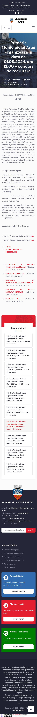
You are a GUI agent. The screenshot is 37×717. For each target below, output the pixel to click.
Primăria (16, 80)
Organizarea (26, 80)
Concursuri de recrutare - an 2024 (14, 85)
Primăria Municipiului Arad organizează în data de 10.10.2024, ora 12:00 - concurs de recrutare (18, 382)
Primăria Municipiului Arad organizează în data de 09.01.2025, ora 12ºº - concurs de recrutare (18, 354)
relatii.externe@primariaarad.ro (19, 521)
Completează (18, 619)
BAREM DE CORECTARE (15, 274)
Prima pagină (6, 80)
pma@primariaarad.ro (15, 518)
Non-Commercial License (18, 716)
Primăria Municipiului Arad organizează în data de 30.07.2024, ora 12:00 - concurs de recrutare (16, 439)
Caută (30, 530)
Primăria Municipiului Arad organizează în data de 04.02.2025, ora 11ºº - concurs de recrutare (18, 340)
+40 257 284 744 (11, 516)
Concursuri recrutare (9, 82)
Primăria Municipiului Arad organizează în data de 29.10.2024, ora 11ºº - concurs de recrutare (18, 368)
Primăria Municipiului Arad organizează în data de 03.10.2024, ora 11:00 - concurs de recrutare (18, 411)
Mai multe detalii (18, 591)
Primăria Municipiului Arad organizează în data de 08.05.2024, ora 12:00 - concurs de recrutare (16, 468)
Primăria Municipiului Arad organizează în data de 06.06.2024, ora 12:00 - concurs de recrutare (16, 454)
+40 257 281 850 (17, 2)
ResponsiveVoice (16, 714)
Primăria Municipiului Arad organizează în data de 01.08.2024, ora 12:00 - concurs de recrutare (16, 425)
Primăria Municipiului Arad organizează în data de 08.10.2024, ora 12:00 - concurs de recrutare (16, 397)
